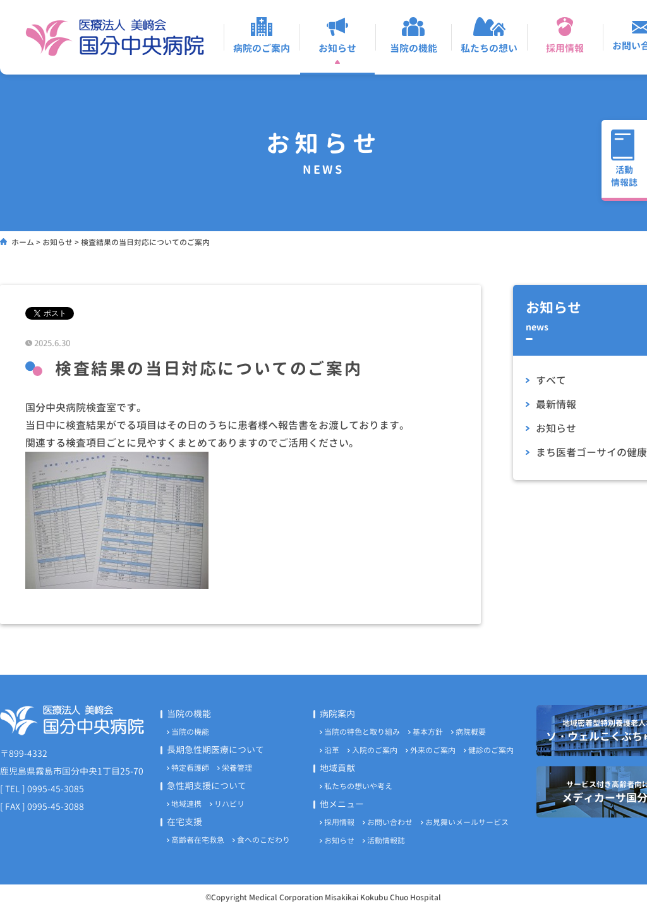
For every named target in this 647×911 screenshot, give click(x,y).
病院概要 (471, 732)
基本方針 (428, 732)
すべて (551, 380)
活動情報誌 (386, 840)
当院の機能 (190, 732)
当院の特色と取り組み (362, 732)
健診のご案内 (491, 750)
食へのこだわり (263, 840)
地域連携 (186, 804)
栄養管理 (237, 768)
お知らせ (556, 428)
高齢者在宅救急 (197, 840)
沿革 (331, 750)
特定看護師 (190, 768)
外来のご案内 (433, 750)
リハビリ (229, 804)
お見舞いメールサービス (467, 822)
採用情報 (339, 822)
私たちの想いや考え (358, 786)
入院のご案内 (374, 750)
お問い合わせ (390, 822)
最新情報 (556, 404)
